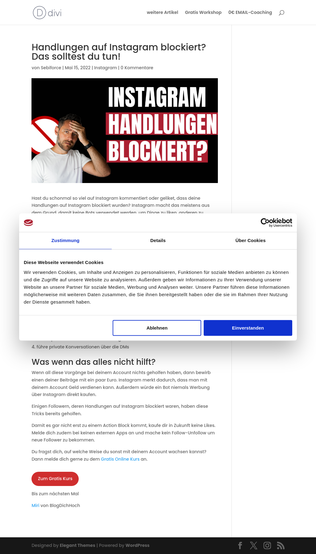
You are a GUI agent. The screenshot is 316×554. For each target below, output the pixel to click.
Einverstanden (248, 327)
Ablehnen (157, 327)
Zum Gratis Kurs (55, 478)
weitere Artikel (162, 12)
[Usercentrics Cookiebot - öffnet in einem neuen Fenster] (265, 222)
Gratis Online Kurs (120, 459)
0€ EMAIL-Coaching (250, 12)
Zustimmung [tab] (66, 240)
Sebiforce (51, 68)
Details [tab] (158, 240)
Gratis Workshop (203, 12)
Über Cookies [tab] (250, 240)
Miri (35, 505)
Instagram (105, 68)
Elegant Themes (77, 545)
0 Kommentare (137, 68)
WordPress (138, 545)
